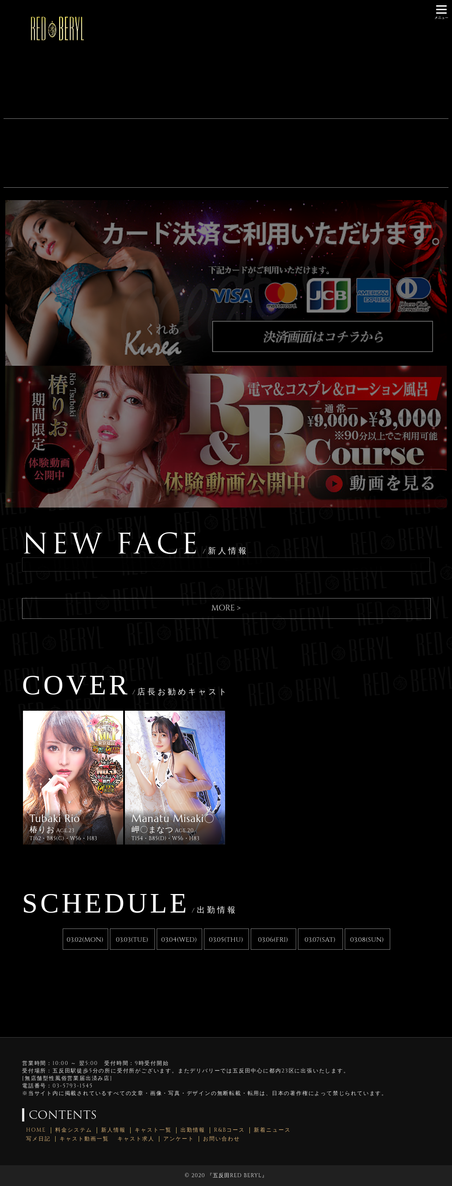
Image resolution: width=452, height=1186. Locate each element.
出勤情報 (193, 1130)
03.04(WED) (179, 939)
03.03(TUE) (132, 939)
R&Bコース (229, 1130)
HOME (36, 1130)
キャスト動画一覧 (84, 1139)
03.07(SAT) (320, 939)
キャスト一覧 (153, 1130)
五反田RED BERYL (237, 1175)
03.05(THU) (226, 939)
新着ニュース (272, 1130)
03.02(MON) (85, 939)
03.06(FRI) (273, 939)
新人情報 (113, 1130)
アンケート (178, 1139)
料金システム (73, 1130)
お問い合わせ (221, 1139)
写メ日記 (38, 1139)
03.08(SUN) (367, 939)
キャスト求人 (135, 1139)
